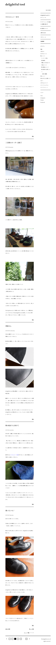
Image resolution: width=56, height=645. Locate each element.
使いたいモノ (9, 510)
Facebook (42, 102)
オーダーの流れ (44, 58)
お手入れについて (44, 83)
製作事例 (43, 60)
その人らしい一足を (12, 17)
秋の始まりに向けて (12, 425)
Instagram (42, 98)
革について (42, 76)
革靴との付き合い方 (45, 62)
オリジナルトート (44, 87)
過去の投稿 (7, 629)
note (41, 95)
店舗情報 (42, 41)
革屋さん (8, 326)
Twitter (42, 100)
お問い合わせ (43, 32)
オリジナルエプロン (44, 85)
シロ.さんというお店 (14, 454)
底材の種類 (44, 74)
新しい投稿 (31, 629)
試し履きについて (44, 28)
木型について (44, 65)
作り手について (43, 53)
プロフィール (43, 37)
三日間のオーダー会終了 (13, 142)
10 (26, 638)
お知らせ (42, 51)
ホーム (25, 632)
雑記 (33, 136)
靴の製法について (45, 67)
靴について (42, 56)
